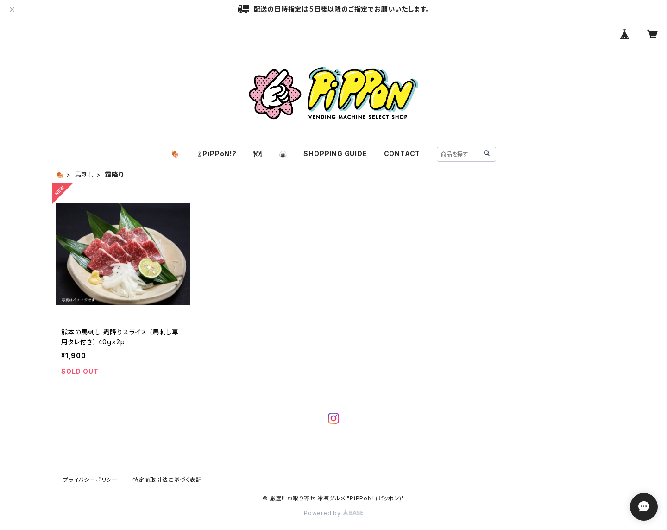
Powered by (333, 513)
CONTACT (402, 154)
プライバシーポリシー (90, 479)
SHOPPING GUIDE (335, 154)
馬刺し (84, 174)
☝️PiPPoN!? (216, 154)
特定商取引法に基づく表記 (167, 479)
